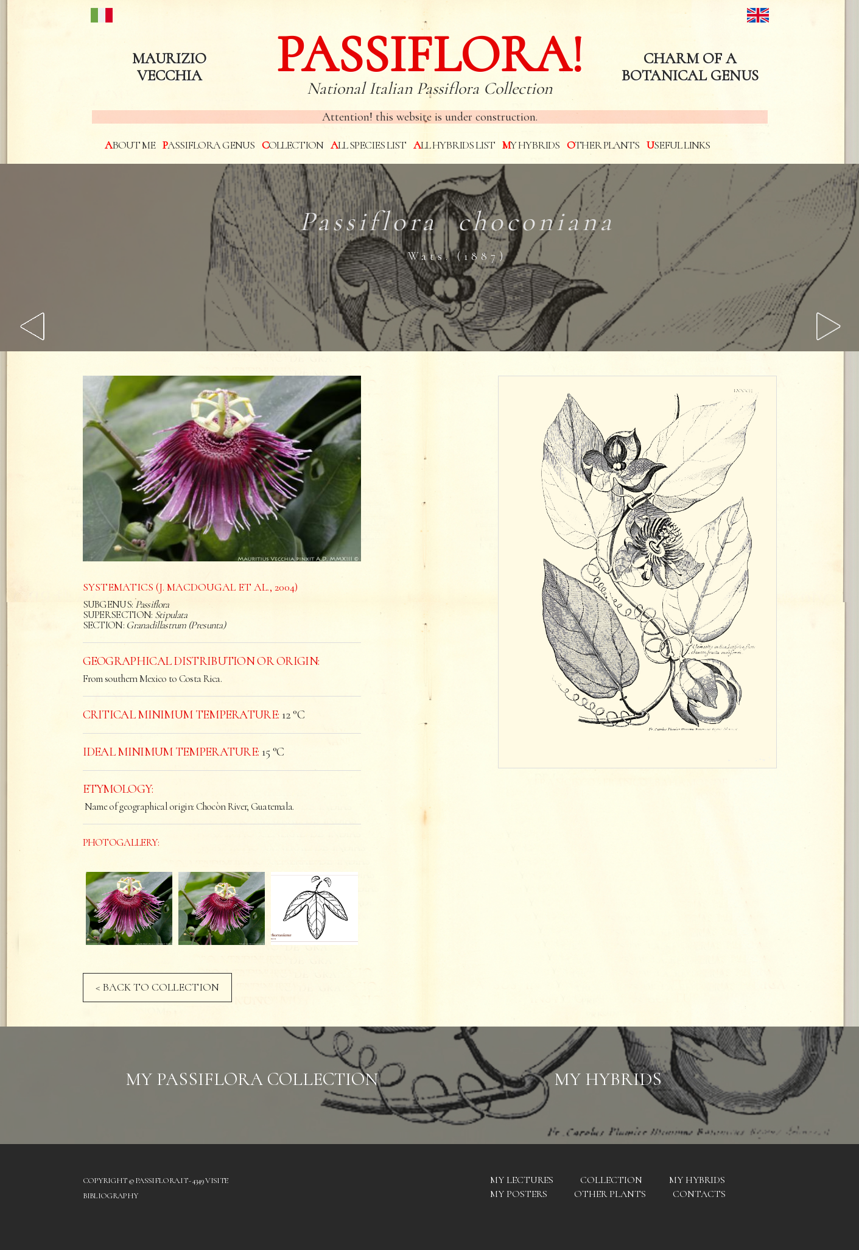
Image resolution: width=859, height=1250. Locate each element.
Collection (292, 145)
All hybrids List (454, 145)
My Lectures (521, 1180)
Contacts (699, 1194)
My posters (518, 1194)
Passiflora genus (208, 145)
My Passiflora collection (251, 1079)
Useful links (678, 145)
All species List (368, 145)
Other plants (603, 145)
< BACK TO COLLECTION (157, 987)
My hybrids (530, 145)
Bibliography (110, 1196)
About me (130, 145)
